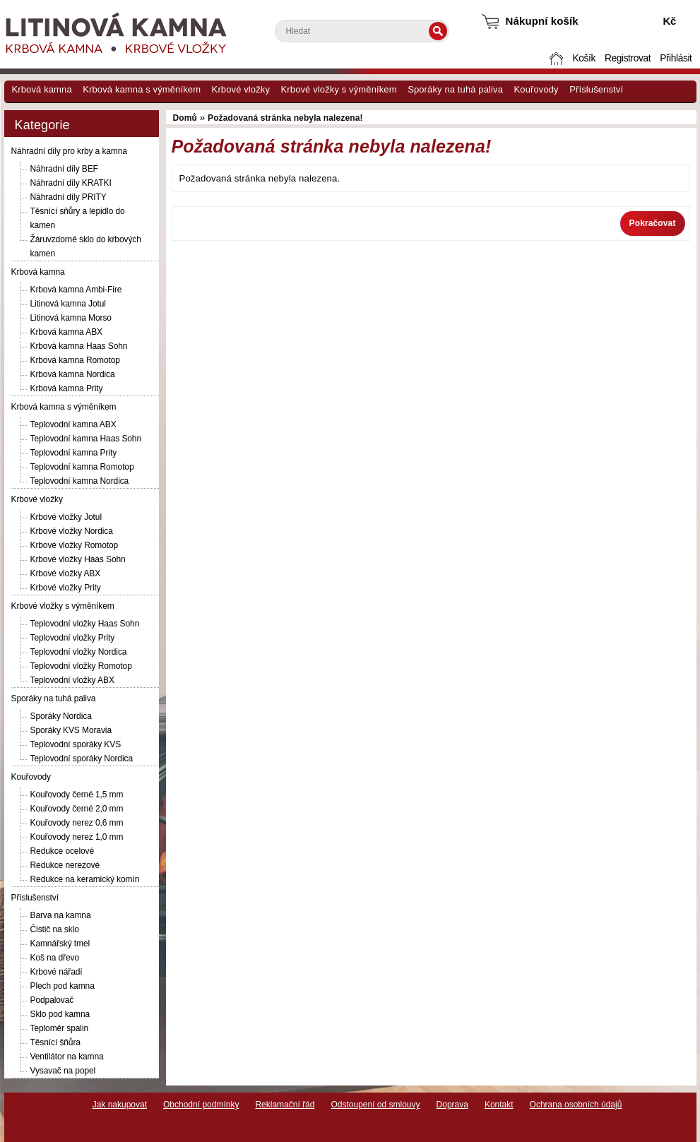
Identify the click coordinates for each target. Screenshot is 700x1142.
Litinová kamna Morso (71, 318)
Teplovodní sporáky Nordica (81, 758)
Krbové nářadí (56, 972)
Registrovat (628, 58)
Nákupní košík (542, 21)
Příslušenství (596, 89)
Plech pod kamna (62, 986)
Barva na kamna (60, 915)
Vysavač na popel (63, 1071)
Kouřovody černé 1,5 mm (77, 794)
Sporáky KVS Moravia (71, 730)
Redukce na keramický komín (85, 879)
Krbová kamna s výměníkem (142, 89)
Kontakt (499, 1105)
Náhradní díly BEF (64, 169)
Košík (583, 58)
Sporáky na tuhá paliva (455, 89)
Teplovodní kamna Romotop (82, 467)
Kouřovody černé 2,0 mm (77, 809)
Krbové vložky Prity (65, 588)
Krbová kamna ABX (66, 332)
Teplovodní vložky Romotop (81, 666)
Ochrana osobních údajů (576, 1105)
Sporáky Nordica (61, 716)
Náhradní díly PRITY (68, 197)
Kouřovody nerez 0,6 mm (77, 823)
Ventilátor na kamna (67, 1056)
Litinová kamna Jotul (68, 304)
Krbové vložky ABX (65, 573)
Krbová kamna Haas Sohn (79, 346)
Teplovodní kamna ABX (73, 424)
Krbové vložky (241, 89)
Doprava (452, 1105)
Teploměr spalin (59, 1028)
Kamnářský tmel (60, 943)
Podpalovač (52, 1000)
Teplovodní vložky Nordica (78, 652)
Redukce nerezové (65, 865)
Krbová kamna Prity (66, 388)
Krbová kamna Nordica (72, 374)
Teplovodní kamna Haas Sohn (86, 439)
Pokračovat (652, 223)
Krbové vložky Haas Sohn (78, 559)
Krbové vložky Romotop (74, 545)
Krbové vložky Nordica (71, 531)
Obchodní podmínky (201, 1105)
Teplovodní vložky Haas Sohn (85, 624)
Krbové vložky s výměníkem (339, 89)
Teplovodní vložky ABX (72, 680)
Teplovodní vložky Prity (72, 638)
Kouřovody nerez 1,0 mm (77, 837)
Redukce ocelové (62, 851)
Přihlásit (676, 58)
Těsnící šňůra (55, 1042)
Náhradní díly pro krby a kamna (69, 151)
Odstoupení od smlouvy (375, 1105)
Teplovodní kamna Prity (73, 453)
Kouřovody (536, 89)
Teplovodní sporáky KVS (75, 744)
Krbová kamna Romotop (75, 360)
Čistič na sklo (54, 929)
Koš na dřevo (55, 958)
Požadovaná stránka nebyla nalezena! (285, 118)
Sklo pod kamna (60, 1014)
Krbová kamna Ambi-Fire (76, 290)
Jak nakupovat (120, 1105)
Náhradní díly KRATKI (71, 183)
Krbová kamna (42, 89)
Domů (557, 58)
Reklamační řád (284, 1105)
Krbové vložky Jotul (66, 517)
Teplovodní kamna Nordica (79, 481)
